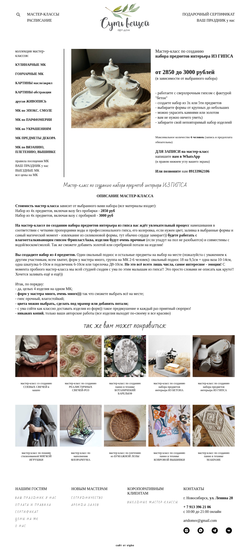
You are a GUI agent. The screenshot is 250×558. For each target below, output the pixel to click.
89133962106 (199, 174)
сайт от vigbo (125, 545)
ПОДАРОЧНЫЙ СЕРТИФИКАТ (209, 16)
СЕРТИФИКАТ (27, 512)
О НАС (20, 526)
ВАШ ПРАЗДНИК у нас (216, 22)
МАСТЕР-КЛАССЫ (43, 16)
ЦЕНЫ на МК (27, 519)
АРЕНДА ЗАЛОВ (85, 505)
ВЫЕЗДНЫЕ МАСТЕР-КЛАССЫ (152, 502)
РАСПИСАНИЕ (39, 22)
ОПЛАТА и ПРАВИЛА (33, 505)
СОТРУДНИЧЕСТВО (87, 498)
